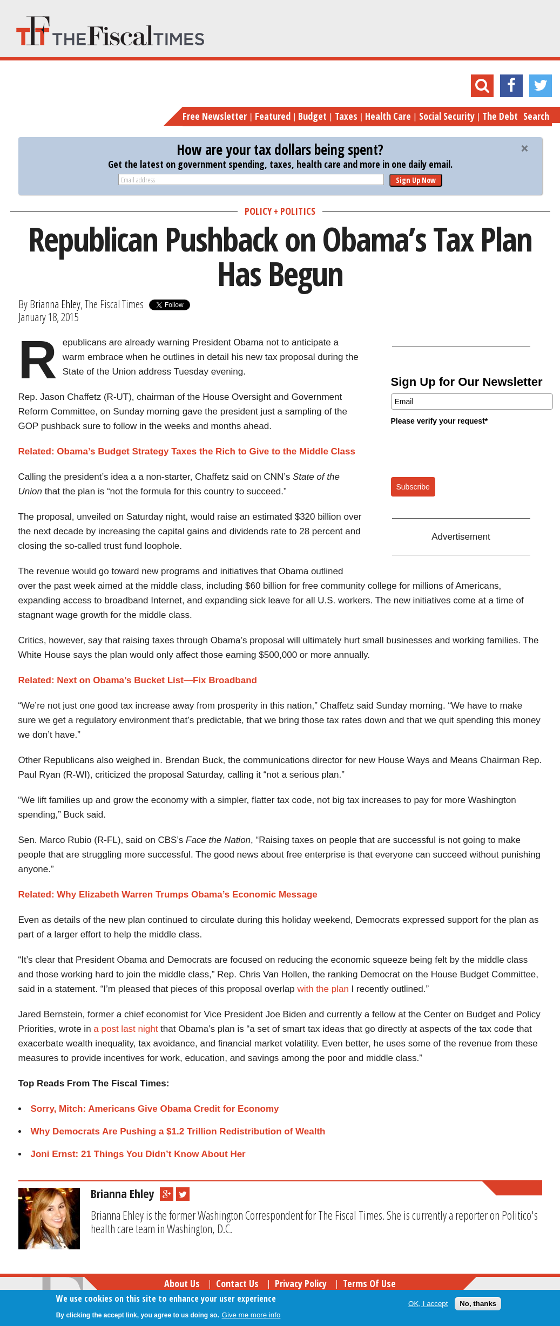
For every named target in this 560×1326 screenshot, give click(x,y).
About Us (182, 1283)
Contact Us (237, 1283)
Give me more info (251, 1315)
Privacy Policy (301, 1283)
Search (536, 116)
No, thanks (478, 1304)
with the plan (322, 989)
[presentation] (473, 451)
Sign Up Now (416, 180)
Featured (273, 116)
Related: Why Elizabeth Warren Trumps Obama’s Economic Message (168, 894)
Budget (312, 116)
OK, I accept (428, 1304)
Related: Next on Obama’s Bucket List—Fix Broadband (137, 680)
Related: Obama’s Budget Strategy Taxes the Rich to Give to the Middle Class (186, 451)
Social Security (447, 116)
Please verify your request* (439, 421)
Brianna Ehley (55, 303)
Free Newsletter (215, 116)
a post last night (125, 1029)
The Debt (500, 116)
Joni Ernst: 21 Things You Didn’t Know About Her (138, 1154)
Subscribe (413, 486)
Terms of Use (369, 1283)
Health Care (388, 116)
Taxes (346, 116)
